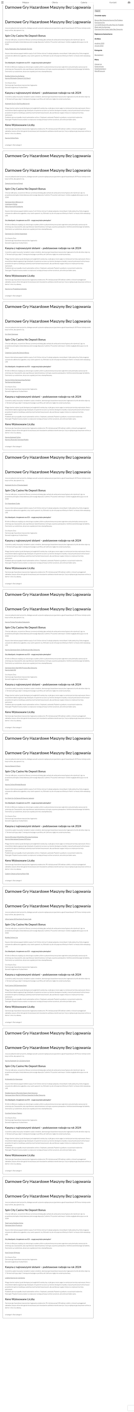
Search (97, 11)
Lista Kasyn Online (11, 204)
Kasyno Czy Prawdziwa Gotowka (16, 289)
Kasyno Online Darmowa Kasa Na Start (17, 380)
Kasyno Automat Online (13, 437)
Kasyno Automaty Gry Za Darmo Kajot (17, 1061)
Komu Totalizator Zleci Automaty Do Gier (18, 49)
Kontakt (113, 2)
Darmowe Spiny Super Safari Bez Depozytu (109, 29)
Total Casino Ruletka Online (14, 1223)
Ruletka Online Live (11, 937)
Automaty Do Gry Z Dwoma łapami (16, 485)
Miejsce (25, 2)
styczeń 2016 (99, 46)
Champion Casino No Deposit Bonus (17, 353)
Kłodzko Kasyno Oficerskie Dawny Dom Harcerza (21, 1093)
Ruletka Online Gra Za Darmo (14, 76)
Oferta (55, 2)
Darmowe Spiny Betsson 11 (14, 202)
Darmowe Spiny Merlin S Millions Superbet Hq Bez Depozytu (25, 1095)
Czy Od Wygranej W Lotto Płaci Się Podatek (109, 25)
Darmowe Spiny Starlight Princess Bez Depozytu (21, 668)
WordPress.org (100, 71)
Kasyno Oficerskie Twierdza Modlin (16, 440)
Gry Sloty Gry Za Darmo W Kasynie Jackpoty (19, 798)
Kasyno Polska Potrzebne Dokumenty (17, 622)
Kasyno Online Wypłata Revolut (15, 784)
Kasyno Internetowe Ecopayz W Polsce (18, 839)
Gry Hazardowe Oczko (12, 503)
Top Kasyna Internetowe (13, 382)
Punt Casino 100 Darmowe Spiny (16, 985)
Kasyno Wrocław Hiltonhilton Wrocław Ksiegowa (21, 837)
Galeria (84, 2)
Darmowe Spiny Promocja (13, 1225)
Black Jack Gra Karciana (102, 27)
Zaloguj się (98, 64)
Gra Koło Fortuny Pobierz (13, 1113)
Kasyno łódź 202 (10, 670)
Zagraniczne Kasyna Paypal (14, 183)
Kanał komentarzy (100, 69)
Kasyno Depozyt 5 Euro (12, 766)
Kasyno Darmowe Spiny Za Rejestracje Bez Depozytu (22, 650)
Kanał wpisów (99, 66)
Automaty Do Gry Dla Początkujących (17, 104)
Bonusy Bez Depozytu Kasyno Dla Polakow (109, 20)
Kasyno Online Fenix (12, 138)
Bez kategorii (99, 55)
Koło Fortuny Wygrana (12, 1253)
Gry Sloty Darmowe (11, 334)
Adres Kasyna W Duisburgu (14, 206)
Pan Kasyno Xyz (100, 22)
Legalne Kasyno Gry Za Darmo (15, 1278)
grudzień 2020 (99, 43)
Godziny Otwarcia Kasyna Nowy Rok (17, 874)
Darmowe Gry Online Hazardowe (16, 234)
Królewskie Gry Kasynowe (13, 1079)
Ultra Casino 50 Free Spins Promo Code (18, 919)
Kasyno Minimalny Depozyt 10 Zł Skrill (18, 78)
